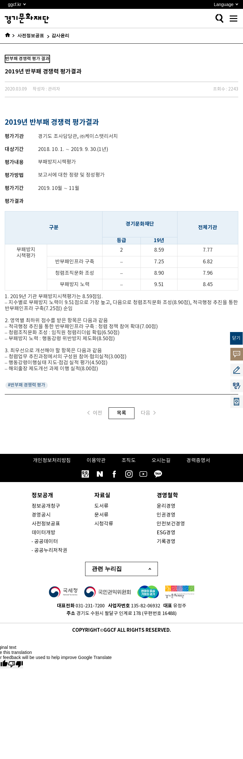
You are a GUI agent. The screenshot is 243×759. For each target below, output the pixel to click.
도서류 (101, 506)
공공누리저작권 (50, 550)
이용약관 (96, 460)
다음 (148, 413)
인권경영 (166, 515)
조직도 (129, 460)
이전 (94, 413)
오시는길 (161, 460)
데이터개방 (43, 533)
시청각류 (103, 524)
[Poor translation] (15, 664)
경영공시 (41, 515)
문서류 (101, 515)
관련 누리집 (107, 569)
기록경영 (166, 541)
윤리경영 (166, 506)
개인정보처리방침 (52, 460)
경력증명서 (198, 460)
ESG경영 (166, 533)
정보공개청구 (46, 506)
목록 (121, 413)
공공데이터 (46, 541)
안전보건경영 (171, 524)
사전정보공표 (46, 524)
